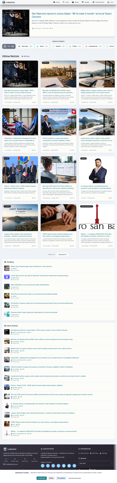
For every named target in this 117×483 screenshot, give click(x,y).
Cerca (65, 2)
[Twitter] (53, 466)
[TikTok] (58, 466)
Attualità (85, 2)
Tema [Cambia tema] (110, 2)
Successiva (62, 254)
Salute (75, 2)
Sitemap (103, 453)
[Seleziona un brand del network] (96, 463)
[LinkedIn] (64, 466)
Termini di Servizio (60, 475)
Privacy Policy (50, 475)
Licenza (68, 475)
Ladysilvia (9, 449)
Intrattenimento (98, 2)
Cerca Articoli (83, 453)
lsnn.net (83, 470)
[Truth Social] (74, 466)
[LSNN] (69, 466)
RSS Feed (25, 56)
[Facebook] (42, 466)
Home (56, 2)
